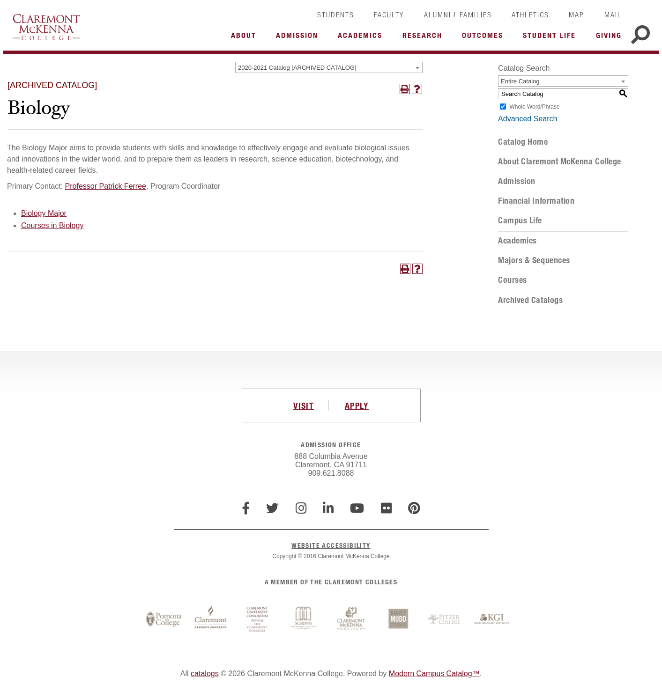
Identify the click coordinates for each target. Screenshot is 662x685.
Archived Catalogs (530, 300)
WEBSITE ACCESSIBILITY (330, 545)
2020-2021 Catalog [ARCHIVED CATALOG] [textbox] (297, 67)
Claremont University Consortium (258, 619)
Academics (517, 240)
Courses (512, 280)
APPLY (357, 405)
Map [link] (576, 14)
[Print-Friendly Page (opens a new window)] (405, 89)
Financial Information (536, 201)
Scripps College (304, 619)
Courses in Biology (52, 225)
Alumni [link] (437, 14)
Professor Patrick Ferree (105, 186)
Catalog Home (523, 142)
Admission (517, 181)
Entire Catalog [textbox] (520, 81)
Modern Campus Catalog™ (434, 674)
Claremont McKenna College (46, 27)
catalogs (205, 674)
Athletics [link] (530, 14)
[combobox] (329, 67)
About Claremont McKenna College (559, 161)
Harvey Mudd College (398, 619)
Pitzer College (445, 619)
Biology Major (44, 213)
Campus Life (520, 220)
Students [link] (335, 14)
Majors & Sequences (534, 260)
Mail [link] (613, 14)
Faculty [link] (389, 14)
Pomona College (164, 619)
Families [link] (476, 14)
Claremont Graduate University (211, 619)
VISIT (303, 405)
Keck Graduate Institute (492, 619)
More (246, 37)
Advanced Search (527, 119)
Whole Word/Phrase (535, 106)
